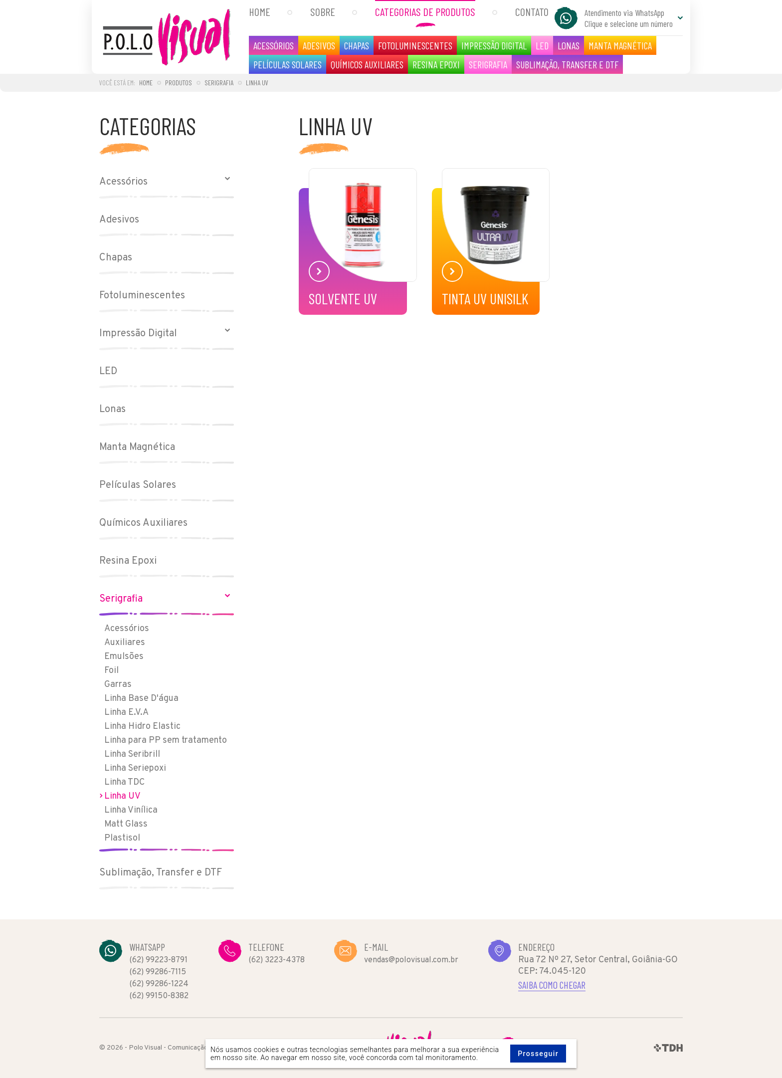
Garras (118, 684)
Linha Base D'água (141, 698)
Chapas (356, 45)
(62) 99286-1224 (159, 984)
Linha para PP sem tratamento (165, 740)
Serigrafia (488, 64)
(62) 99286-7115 (157, 972)
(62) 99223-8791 (158, 960)
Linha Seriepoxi (135, 768)
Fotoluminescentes (415, 45)
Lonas (569, 45)
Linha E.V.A (126, 712)
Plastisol (122, 838)
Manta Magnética (620, 45)
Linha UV (122, 796)
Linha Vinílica (131, 810)
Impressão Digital (494, 45)
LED (542, 45)
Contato (532, 11)
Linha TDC (124, 782)
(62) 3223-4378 (276, 960)
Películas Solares (287, 64)
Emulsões (124, 656)
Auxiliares (124, 642)
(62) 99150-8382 (159, 996)
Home (259, 11)
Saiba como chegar (552, 985)
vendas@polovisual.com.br (411, 960)
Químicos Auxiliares (367, 64)
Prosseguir (538, 1054)
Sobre (322, 11)
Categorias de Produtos (425, 11)
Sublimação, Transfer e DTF (567, 64)
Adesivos (319, 45)
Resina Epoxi (436, 64)
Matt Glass (126, 824)
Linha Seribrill (132, 754)
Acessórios (273, 45)
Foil (111, 670)
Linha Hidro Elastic (142, 726)
